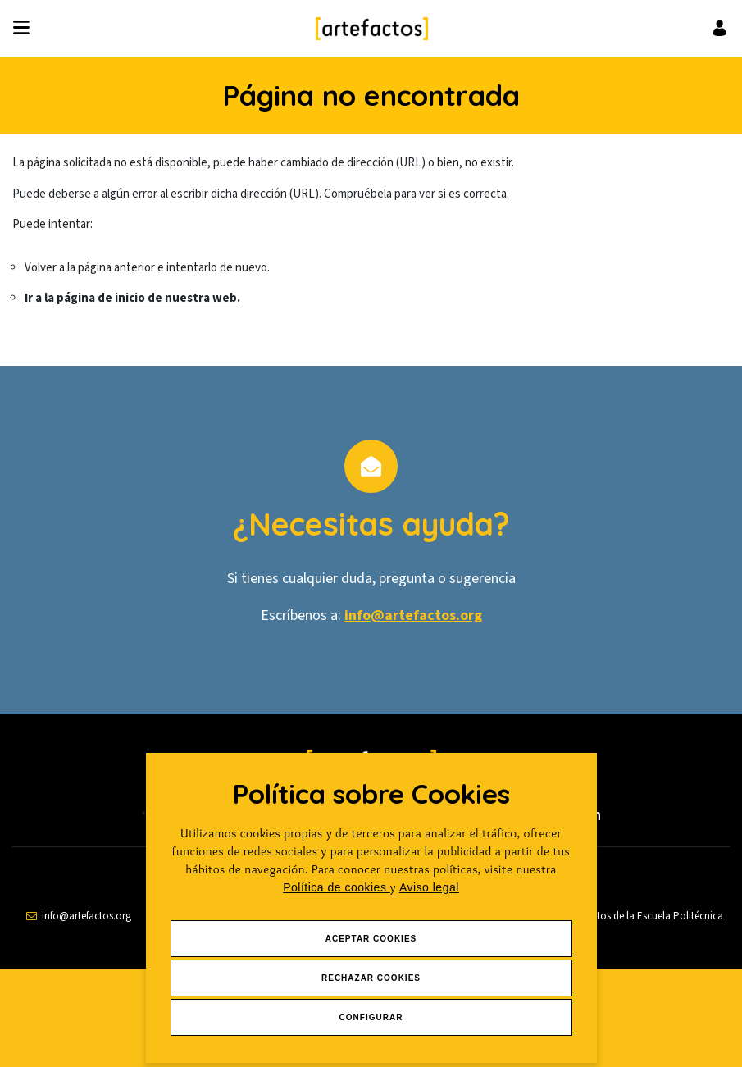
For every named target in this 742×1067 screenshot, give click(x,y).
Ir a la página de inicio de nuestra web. (132, 298)
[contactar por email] (78, 916)
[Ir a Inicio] (371, 28)
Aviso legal (429, 887)
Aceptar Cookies (371, 938)
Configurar (371, 1017)
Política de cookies (336, 887)
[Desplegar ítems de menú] (25, 28)
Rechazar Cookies (371, 978)
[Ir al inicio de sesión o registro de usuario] (719, 27)
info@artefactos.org (413, 615)
